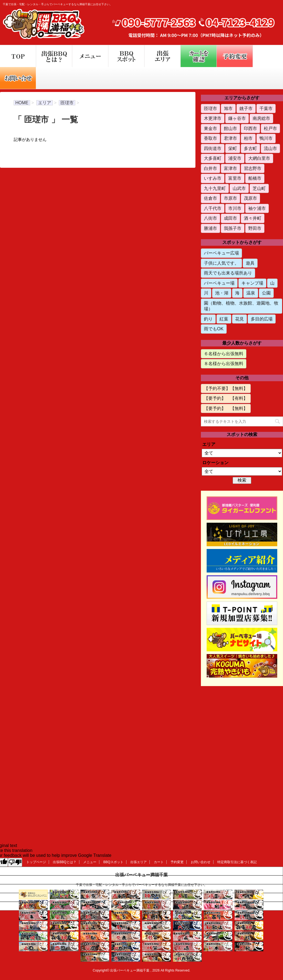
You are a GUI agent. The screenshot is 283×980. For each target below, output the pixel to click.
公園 (266, 292)
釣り (208, 318)
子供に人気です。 (221, 263)
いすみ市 (212, 178)
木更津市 (212, 118)
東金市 (210, 128)
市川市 (234, 208)
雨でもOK (214, 328)
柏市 (248, 138)
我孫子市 (232, 228)
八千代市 (212, 208)
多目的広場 (262, 318)
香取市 (210, 138)
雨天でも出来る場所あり (228, 272)
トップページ (36, 862)
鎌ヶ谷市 (237, 118)
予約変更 (177, 862)
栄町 (232, 148)
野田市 (254, 228)
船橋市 (254, 178)
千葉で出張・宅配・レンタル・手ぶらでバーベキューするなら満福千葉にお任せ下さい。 (141, 885)
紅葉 (224, 318)
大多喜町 (212, 158)
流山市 (270, 148)
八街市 (210, 218)
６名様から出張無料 (223, 353)
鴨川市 (266, 138)
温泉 (250, 292)
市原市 (230, 198)
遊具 (250, 263)
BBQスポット (113, 862)
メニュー (89, 862)
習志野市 (252, 168)
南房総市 (261, 118)
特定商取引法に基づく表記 (237, 862)
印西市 (250, 128)
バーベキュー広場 (221, 252)
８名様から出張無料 (223, 363)
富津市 (230, 168)
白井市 (210, 168)
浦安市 (234, 158)
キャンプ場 (252, 283)
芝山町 (259, 188)
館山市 (230, 128)
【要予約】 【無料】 (226, 408)
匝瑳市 (210, 108)
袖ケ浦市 (257, 208)
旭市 (228, 108)
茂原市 (250, 198)
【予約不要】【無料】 (226, 388)
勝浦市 (210, 228)
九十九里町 (215, 188)
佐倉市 (210, 198)
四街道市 (212, 148)
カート (159, 862)
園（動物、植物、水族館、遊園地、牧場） (241, 305)
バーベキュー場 (219, 283)
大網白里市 (259, 158)
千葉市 (266, 108)
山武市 (239, 188)
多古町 (250, 148)
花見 (239, 318)
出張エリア (138, 862)
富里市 (234, 178)
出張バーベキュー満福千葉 (141, 874)
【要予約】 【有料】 (226, 398)
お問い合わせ (200, 862)
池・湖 (221, 292)
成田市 (230, 218)
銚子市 (246, 108)
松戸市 (270, 128)
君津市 (230, 138)
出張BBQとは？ (64, 862)
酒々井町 (252, 218)
